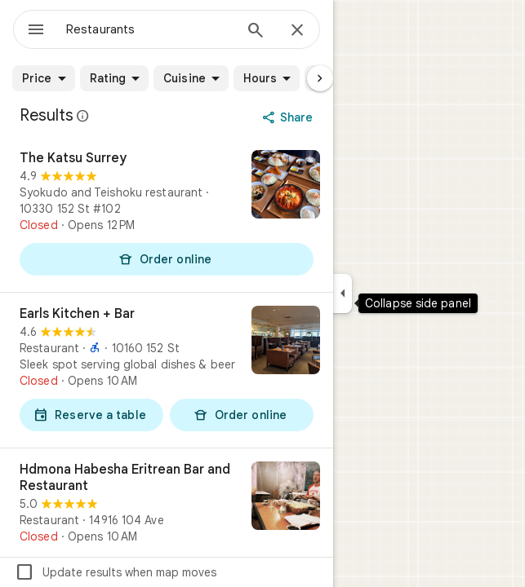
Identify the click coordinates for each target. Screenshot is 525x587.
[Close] (297, 31)
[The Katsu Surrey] (166, 214)
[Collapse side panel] (342, 293)
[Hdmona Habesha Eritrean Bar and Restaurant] (166, 503)
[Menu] (36, 31)
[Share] (289, 117)
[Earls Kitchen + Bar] (166, 370)
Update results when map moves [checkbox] (115, 572)
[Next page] (320, 78)
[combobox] (149, 29)
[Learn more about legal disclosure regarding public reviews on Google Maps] (83, 115)
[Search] (255, 32)
